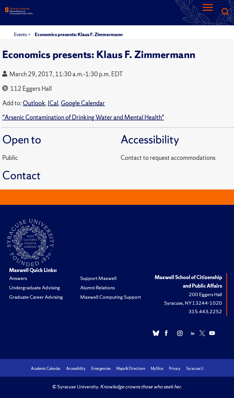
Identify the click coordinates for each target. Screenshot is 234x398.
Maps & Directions (130, 368)
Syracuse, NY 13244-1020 (193, 303)
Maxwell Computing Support (110, 297)
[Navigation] (208, 12)
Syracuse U (194, 368)
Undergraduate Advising (34, 287)
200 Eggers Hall (205, 294)
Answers (18, 278)
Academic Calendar (46, 368)
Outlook (34, 103)
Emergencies (101, 368)
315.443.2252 (205, 311)
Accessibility (76, 368)
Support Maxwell (98, 278)
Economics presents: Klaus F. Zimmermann (79, 34)
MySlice (157, 368)
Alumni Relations (97, 287)
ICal (53, 103)
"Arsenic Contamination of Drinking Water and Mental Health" (83, 117)
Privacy (175, 368)
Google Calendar (83, 103)
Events (21, 34)
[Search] (225, 12)
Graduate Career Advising (36, 297)
